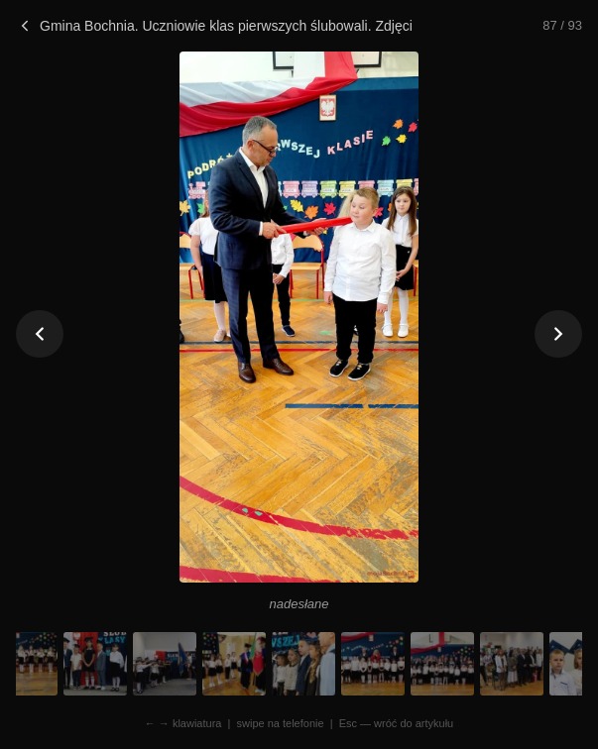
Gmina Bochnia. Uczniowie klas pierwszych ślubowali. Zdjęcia (214, 26)
